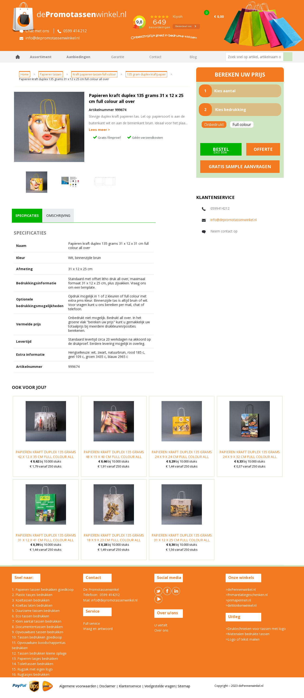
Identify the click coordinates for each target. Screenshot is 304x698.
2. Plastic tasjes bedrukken (32, 594)
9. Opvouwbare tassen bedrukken (37, 632)
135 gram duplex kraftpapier (146, 74)
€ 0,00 (219, 16)
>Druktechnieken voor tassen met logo (256, 628)
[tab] (27, 215)
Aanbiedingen (78, 57)
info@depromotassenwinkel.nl (233, 219)
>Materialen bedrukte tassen (248, 634)
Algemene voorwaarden (77, 686)
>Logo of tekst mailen (243, 639)
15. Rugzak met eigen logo (32, 669)
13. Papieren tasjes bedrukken (35, 658)
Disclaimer (107, 686)
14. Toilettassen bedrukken (32, 663)
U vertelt (160, 625)
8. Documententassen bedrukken (37, 626)
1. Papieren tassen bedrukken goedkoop (43, 589)
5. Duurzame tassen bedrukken (36, 610)
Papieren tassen (51, 74)
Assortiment (41, 57)
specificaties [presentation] (27, 215)
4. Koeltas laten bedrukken (32, 605)
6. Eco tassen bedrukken (30, 616)
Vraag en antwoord (98, 628)
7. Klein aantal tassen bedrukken (36, 621)
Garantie (117, 57)
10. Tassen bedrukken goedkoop (37, 637)
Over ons (161, 630)
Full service (91, 623)
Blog (193, 57)
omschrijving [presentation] (58, 215)
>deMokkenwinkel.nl (241, 605)
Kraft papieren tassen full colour (94, 74)
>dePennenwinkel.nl (241, 589)
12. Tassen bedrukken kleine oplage (39, 653)
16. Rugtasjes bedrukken (30, 674)
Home (18, 56)
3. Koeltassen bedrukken (30, 600)
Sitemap (184, 686)
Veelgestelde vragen (159, 686)
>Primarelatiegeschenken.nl (247, 594)
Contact (155, 57)
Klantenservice (130, 686)
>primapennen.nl (238, 600)
